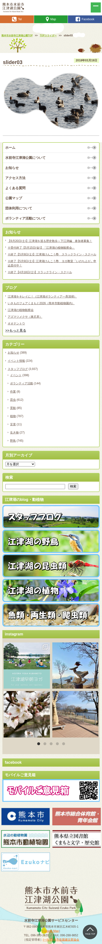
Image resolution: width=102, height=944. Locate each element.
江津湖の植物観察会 (21, 310)
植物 (13, 416)
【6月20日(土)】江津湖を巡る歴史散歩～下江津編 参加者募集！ (50, 241)
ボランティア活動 (21, 383)
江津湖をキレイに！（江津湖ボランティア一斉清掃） (42, 296)
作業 (13, 391)
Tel (17, 19)
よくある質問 (15, 188)
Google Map (51, 931)
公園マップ (13, 198)
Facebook (85, 19)
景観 (13, 408)
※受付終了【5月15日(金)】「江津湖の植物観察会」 (41, 247)
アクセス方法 (15, 178)
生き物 (14, 432)
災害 (13, 424)
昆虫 (13, 399)
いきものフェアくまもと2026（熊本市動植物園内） (41, 303)
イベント (16, 375)
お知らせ (12, 168)
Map (51, 19)
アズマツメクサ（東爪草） (25, 316)
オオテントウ (16, 323)
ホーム (10, 147)
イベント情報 (16, 360)
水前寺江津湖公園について (25, 158)
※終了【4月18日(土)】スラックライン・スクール (40, 272)
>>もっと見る (15, 330)
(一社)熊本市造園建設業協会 (61, 939)
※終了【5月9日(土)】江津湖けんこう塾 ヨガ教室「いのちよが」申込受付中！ (52, 263)
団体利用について (18, 208)
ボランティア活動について (25, 218)
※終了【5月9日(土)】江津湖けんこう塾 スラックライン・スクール (52, 254)
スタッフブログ (18, 369)
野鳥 (13, 440)
